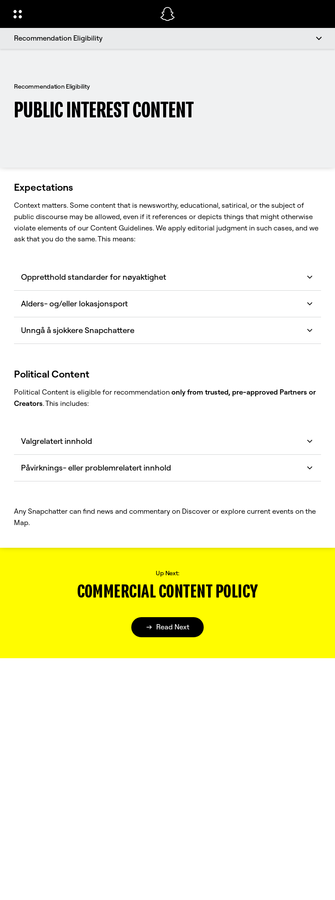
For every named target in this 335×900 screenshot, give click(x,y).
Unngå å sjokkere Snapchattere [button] (167, 330)
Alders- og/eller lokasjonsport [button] (167, 304)
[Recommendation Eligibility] (167, 38)
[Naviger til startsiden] (167, 14)
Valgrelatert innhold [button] (167, 441)
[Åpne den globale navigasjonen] (81, 14)
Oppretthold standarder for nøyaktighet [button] (167, 277)
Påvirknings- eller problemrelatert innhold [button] (167, 468)
